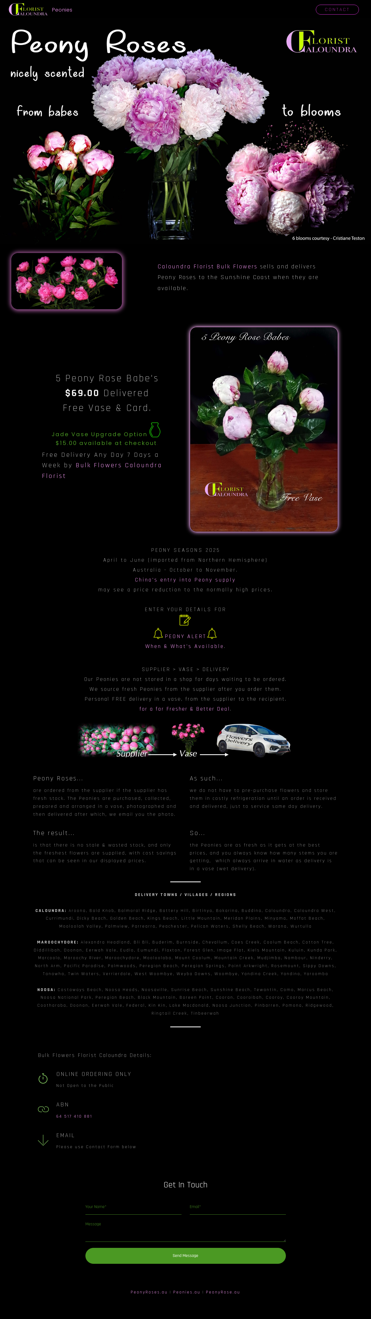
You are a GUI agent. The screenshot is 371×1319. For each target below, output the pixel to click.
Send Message (185, 1256)
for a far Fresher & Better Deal (185, 709)
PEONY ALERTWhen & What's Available (184, 634)
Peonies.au (186, 1292)
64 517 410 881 (74, 1116)
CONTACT (337, 9)
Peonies (63, 9)
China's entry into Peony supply (185, 579)
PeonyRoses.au (149, 1292)
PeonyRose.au (223, 1292)
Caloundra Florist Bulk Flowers (208, 267)
